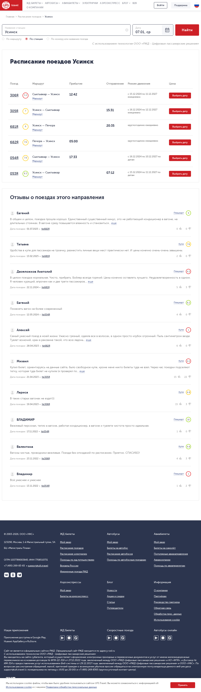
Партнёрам (160, 596)
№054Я (46, 314)
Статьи (111, 602)
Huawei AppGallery (69, 638)
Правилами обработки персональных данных (71, 687)
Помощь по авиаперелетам (169, 565)
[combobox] (66, 30)
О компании (34, 7)
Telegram (19, 574)
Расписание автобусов (120, 554)
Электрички (90, 3)
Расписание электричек (73, 554)
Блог (125, 3)
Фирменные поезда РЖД (74, 571)
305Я (14, 111)
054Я (14, 158)
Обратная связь (162, 608)
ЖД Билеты (33, 3)
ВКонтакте (6, 574)
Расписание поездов (71, 548)
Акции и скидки (115, 596)
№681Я (46, 256)
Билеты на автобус (117, 548)
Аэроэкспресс (110, 3)
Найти (187, 30)
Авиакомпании (162, 559)
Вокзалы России (69, 565)
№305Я (46, 377)
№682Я (45, 229)
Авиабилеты (70, 3)
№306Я (46, 404)
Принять (182, 685)
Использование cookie (167, 619)
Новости (112, 590)
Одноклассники (13, 574)
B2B (134, 3)
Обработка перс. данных (168, 614)
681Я (14, 127)
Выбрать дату (180, 95)
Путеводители (115, 608)
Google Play (62, 638)
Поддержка (180, 5)
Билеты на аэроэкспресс (74, 596)
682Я (14, 142)
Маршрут (37, 98)
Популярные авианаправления (171, 554)
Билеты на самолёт (165, 548)
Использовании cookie (19, 687)
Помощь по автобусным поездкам (126, 559)
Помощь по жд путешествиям (77, 559)
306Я (14, 95)
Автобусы (51, 3)
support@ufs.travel (38, 565)
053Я (14, 174)
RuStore (75, 638)
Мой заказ (65, 542)
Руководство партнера (167, 602)
